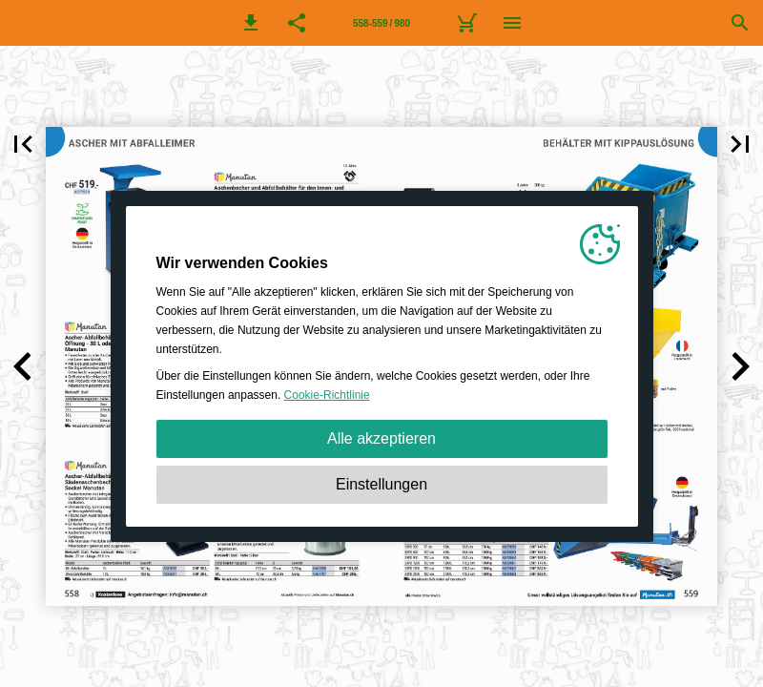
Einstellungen (381, 484)
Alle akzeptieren (381, 438)
